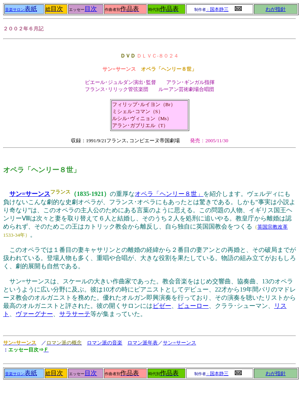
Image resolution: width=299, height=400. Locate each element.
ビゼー (162, 305)
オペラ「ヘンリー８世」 (169, 193)
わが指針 (276, 9)
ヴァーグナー (34, 314)
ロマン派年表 (142, 343)
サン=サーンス (29, 193)
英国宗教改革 (272, 227)
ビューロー (193, 305)
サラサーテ (74, 314)
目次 (90, 8)
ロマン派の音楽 (104, 343)
